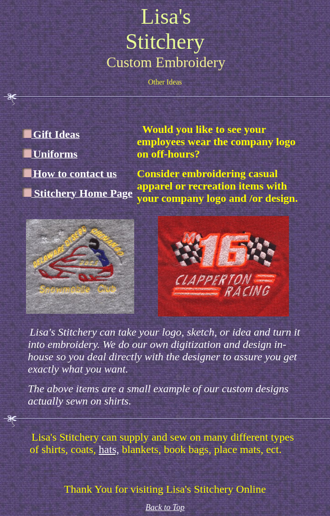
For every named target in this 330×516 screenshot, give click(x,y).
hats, (109, 449)
